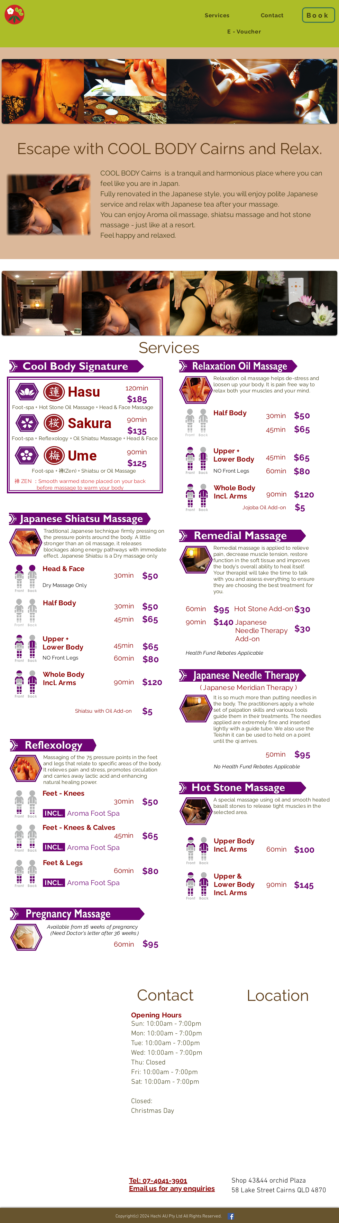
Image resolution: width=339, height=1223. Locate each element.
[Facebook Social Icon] (231, 1216)
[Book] (318, 15)
